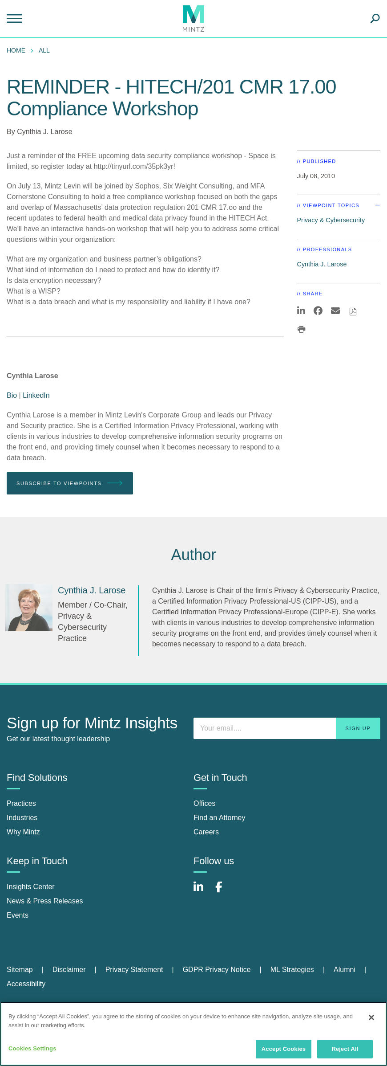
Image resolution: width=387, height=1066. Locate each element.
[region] (193, 1034)
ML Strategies (292, 969)
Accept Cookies (284, 1049)
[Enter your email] (287, 728)
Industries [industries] (22, 817)
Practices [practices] (21, 803)
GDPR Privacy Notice (217, 969)
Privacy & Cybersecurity (331, 220)
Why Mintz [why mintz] (23, 832)
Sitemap (20, 969)
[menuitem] (18, 50)
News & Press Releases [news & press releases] (45, 901)
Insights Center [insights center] (31, 886)
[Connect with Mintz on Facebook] (224, 892)
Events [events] (17, 915)
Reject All (344, 1049)
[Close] (371, 1017)
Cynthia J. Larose (45, 131)
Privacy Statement (134, 969)
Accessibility (26, 984)
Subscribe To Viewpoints (69, 483)
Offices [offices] (205, 803)
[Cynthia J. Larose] (29, 607)
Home (16, 50)
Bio (12, 395)
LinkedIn (36, 395)
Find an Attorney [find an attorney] (220, 817)
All (44, 50)
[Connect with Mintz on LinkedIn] (202, 892)
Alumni (344, 969)
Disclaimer (69, 969)
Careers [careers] (206, 832)
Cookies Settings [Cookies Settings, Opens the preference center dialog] (32, 1048)
